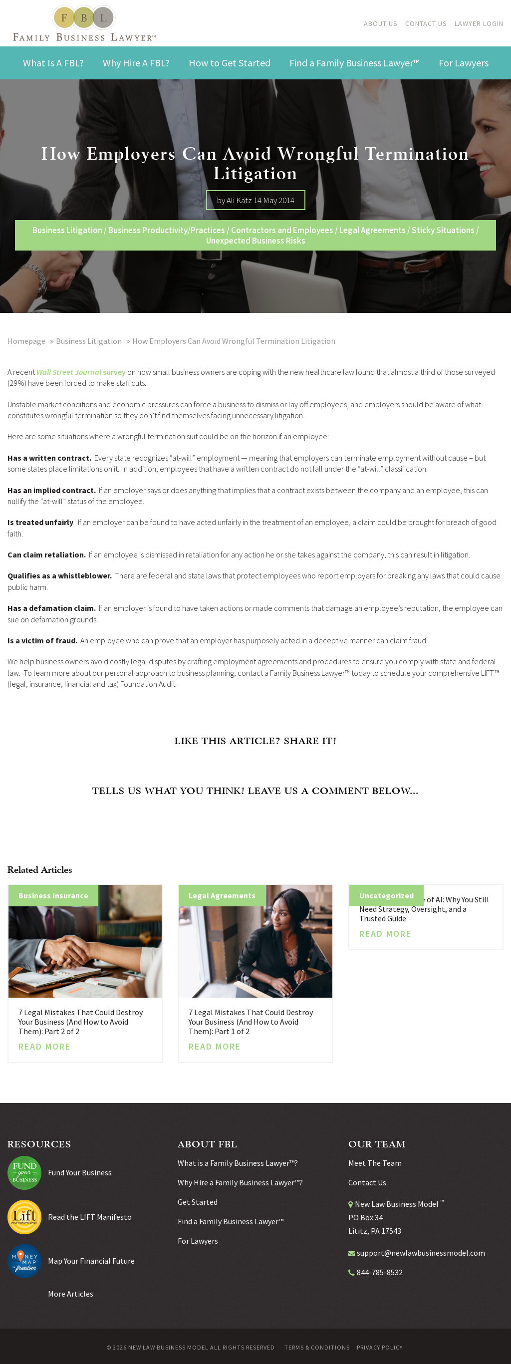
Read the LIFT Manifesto (90, 1217)
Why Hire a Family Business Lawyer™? (240, 1182)
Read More (44, 1046)
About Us (381, 23)
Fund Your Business (80, 1172)
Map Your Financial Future (91, 1261)
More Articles (70, 1294)
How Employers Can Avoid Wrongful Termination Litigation (233, 341)
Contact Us (426, 23)
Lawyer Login (479, 23)
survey (113, 372)
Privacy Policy (380, 1347)
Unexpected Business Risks (255, 240)
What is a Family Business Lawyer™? (238, 1163)
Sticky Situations (443, 230)
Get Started (198, 1202)
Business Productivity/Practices (166, 230)
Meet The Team (375, 1163)
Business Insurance (53, 895)
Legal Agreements (372, 230)
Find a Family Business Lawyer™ (230, 1221)
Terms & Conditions (317, 1347)
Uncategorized (386, 895)
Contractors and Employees (282, 230)
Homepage (26, 341)
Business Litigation (67, 230)
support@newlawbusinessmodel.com (421, 1253)
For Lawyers (198, 1241)
